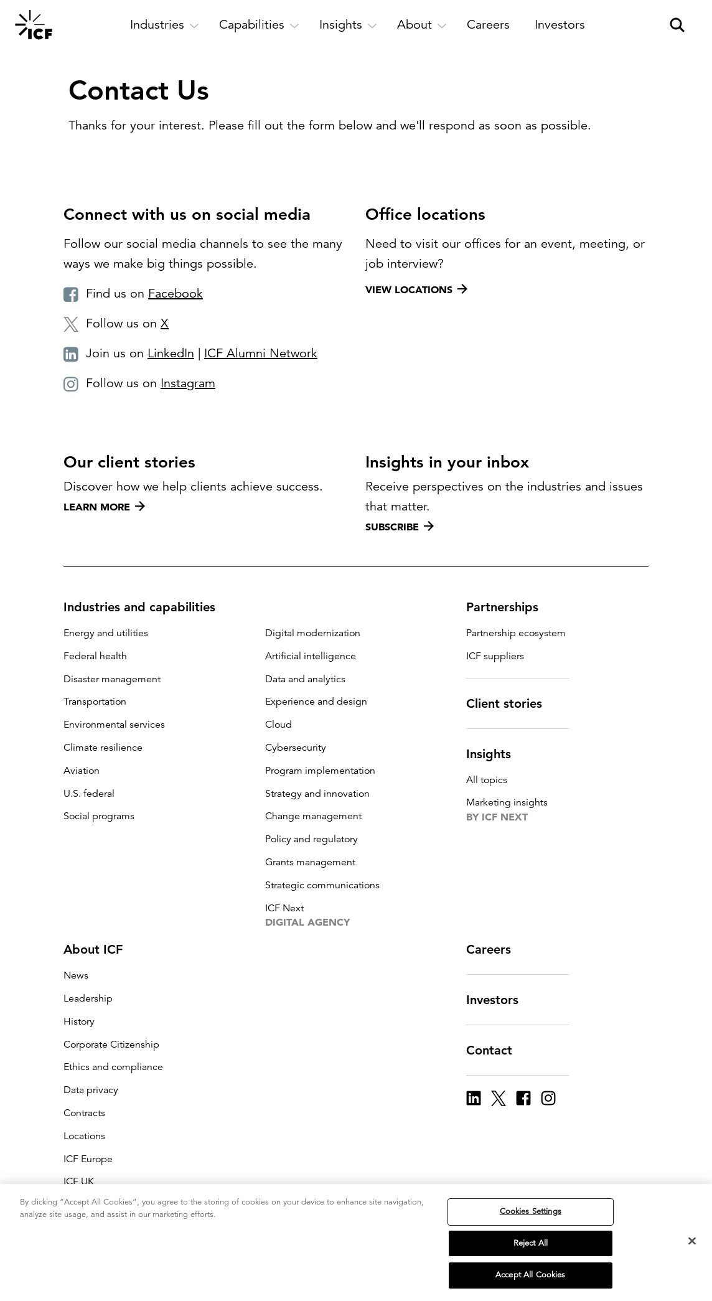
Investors (499, 1000)
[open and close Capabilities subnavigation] (259, 25)
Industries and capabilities (146, 607)
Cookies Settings (530, 1211)
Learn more (104, 506)
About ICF (100, 949)
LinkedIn (171, 353)
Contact (496, 1050)
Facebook (175, 293)
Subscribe (399, 526)
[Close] (692, 1241)
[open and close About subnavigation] (422, 25)
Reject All (530, 1243)
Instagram (188, 383)
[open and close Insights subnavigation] (348, 25)
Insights (496, 754)
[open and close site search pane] (677, 25)
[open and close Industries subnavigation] (164, 25)
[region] (356, 1242)
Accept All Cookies (530, 1275)
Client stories (511, 703)
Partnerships (509, 607)
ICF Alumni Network (260, 353)
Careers (496, 949)
